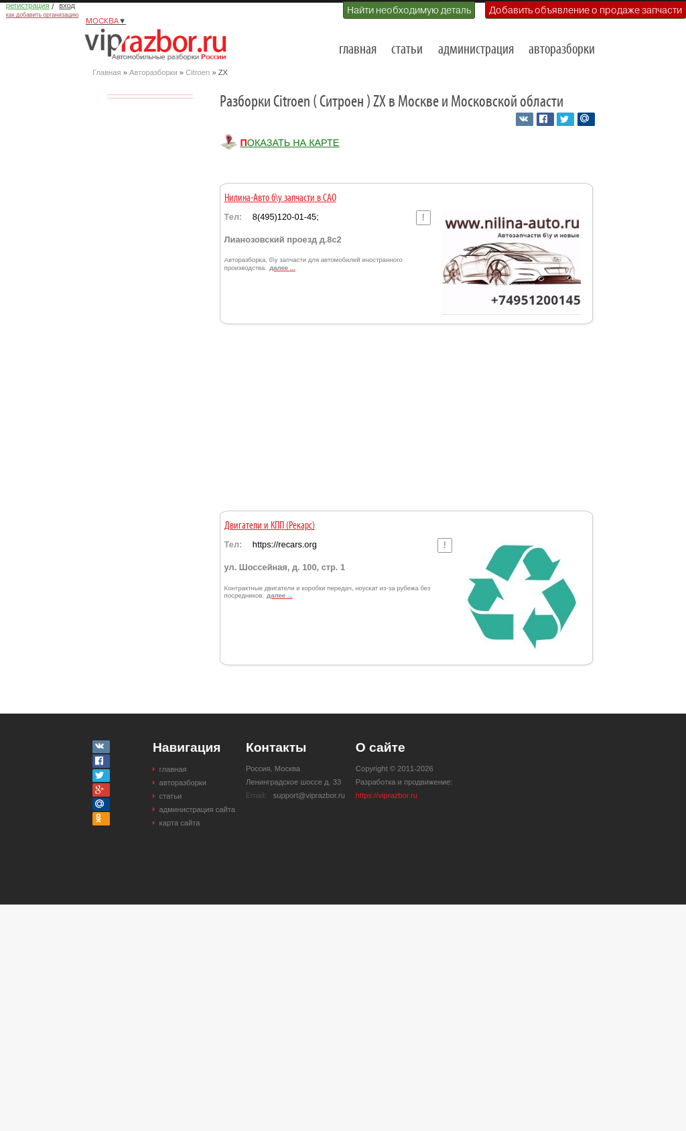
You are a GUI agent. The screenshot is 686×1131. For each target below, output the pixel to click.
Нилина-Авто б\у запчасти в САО (280, 198)
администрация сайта (197, 809)
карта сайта (179, 823)
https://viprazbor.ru (386, 795)
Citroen (198, 72)
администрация (476, 50)
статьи (407, 50)
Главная (106, 72)
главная (357, 50)
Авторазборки (153, 72)
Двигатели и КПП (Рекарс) (269, 526)
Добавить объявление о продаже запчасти (585, 10)
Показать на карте (289, 142)
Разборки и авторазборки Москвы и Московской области (159, 44)
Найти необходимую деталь (409, 10)
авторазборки (562, 50)
